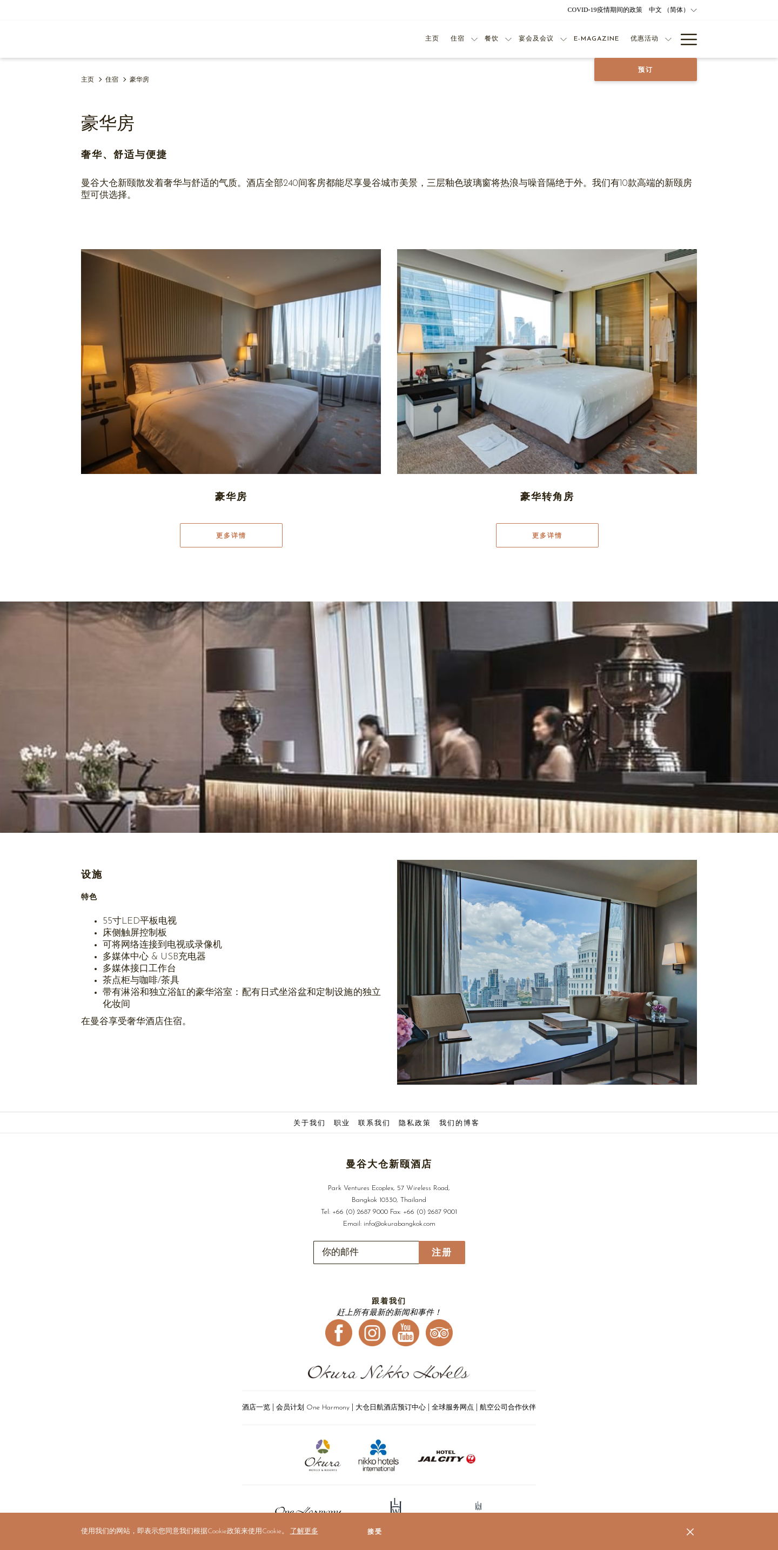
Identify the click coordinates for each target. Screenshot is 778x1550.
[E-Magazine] (596, 39)
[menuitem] (311, 1124)
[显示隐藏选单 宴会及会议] (563, 39)
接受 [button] (375, 1531)
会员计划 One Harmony (314, 1407)
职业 (342, 1123)
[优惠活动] (644, 39)
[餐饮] (491, 39)
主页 (87, 80)
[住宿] (457, 39)
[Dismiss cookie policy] (690, 1531)
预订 (645, 69)
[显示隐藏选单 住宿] (474, 39)
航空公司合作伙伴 (508, 1407)
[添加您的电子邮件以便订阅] (366, 1252)
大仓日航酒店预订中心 (391, 1407)
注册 (442, 1252)
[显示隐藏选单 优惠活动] (668, 39)
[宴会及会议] (536, 39)
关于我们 (309, 1123)
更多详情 (231, 535)
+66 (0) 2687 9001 (430, 1211)
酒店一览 (256, 1407)
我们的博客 (459, 1123)
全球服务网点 (453, 1407)
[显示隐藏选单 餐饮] (508, 39)
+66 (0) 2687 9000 (360, 1211)
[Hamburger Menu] (685, 39)
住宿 (111, 80)
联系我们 (374, 1123)
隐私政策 (415, 1123)
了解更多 (304, 1531)
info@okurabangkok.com (399, 1223)
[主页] (432, 39)
